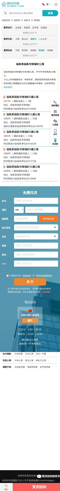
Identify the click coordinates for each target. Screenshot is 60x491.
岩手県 (35, 27)
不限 (17, 39)
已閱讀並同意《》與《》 (30, 276)
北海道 (18, 27)
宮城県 (44, 27)
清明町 (33, 50)
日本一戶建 (41, 354)
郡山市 (25, 39)
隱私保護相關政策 (44, 275)
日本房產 (19, 354)
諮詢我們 (8, 87)
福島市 (33, 39)
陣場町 (42, 50)
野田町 (25, 50)
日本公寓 (29, 354)
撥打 (30, 320)
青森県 (27, 27)
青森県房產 (32, 367)
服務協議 (27, 275)
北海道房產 (20, 367)
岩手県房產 (45, 367)
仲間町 (50, 50)
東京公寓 (29, 360)
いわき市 (43, 39)
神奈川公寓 (41, 360)
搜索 (50, 13)
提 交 (30, 281)
